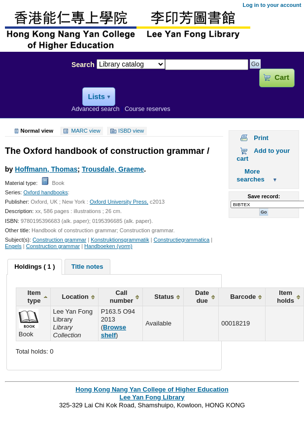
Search (83, 65)
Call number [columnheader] (122, 296)
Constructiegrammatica (182, 240)
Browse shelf (113, 331)
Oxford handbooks (45, 192)
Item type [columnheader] (34, 296)
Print (261, 138)
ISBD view (131, 131)
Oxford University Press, (119, 202)
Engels (13, 246)
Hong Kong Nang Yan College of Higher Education (151, 389)
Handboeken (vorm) (108, 246)
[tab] (34, 267)
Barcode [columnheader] (243, 296)
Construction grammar (59, 240)
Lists (96, 97)
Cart (281, 77)
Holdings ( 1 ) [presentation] (34, 266)
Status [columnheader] (164, 296)
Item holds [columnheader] (285, 296)
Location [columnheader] (75, 296)
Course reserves (147, 109)
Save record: (263, 196)
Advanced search (95, 109)
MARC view (86, 131)
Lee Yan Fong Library (33, 86)
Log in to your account (271, 5)
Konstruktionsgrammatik (120, 240)
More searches (250, 175)
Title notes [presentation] (87, 266)
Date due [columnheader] (202, 296)
